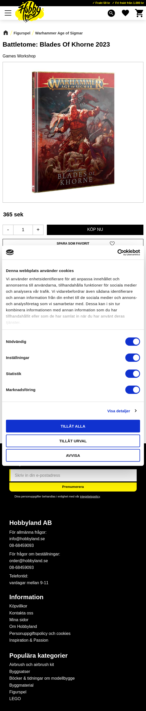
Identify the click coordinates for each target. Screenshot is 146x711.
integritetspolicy (90, 496)
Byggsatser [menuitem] (19, 671)
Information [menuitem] (26, 597)
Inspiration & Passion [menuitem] (28, 640)
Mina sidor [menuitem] (18, 620)
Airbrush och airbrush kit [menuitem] (31, 664)
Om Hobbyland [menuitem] (23, 626)
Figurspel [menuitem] (17, 692)
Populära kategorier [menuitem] (38, 655)
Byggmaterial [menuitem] (21, 685)
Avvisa (73, 455)
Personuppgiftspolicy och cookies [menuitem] (40, 633)
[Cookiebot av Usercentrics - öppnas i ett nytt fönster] (117, 252)
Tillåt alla (73, 426)
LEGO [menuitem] (15, 699)
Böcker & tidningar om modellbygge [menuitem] (42, 678)
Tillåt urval (73, 440)
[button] (73, 244)
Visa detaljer (118, 410)
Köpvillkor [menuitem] (18, 606)
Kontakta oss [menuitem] (21, 613)
